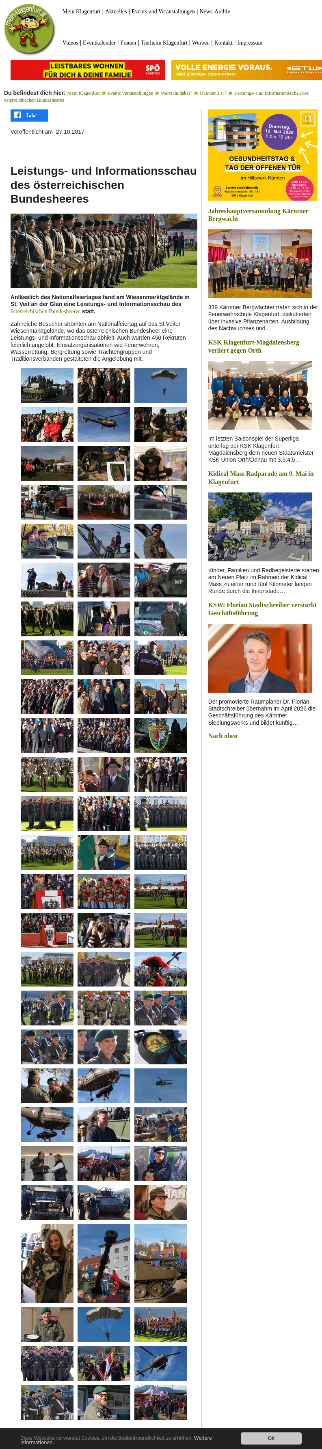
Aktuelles (116, 12)
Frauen (128, 43)
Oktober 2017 (213, 93)
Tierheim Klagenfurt (164, 43)
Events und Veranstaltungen (163, 12)
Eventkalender (99, 43)
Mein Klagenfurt (82, 12)
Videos (70, 43)
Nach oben (223, 735)
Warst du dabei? (176, 93)
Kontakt (223, 43)
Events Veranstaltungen (130, 93)
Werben (201, 43)
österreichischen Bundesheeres (45, 311)
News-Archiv (215, 12)
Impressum (249, 43)
